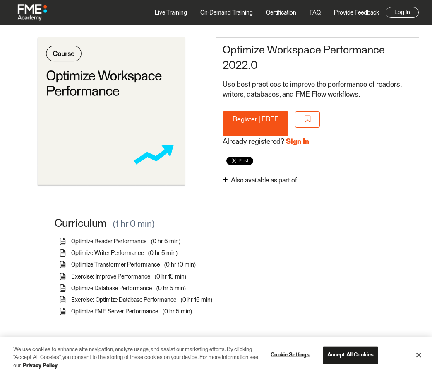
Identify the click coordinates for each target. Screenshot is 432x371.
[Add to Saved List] (307, 119)
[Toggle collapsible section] (283, 180)
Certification (281, 13)
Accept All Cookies (350, 358)
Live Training (171, 13)
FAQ (315, 13)
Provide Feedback (356, 13)
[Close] (419, 358)
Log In (402, 12)
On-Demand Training (226, 13)
